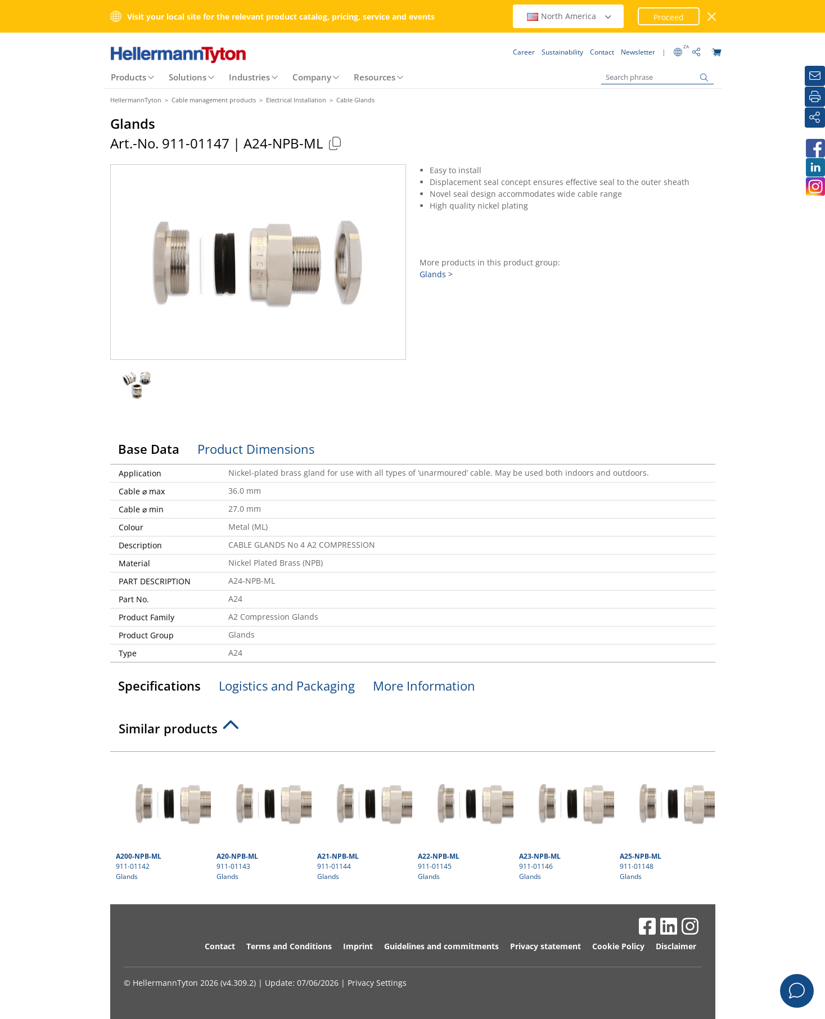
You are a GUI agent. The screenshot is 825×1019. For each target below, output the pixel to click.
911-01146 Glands (565, 819)
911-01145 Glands (464, 819)
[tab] (412, 731)
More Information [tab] (424, 685)
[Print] (815, 97)
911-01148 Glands (666, 819)
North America (569, 16)
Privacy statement (545, 946)
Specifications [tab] (159, 685)
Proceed (668, 17)
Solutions (187, 77)
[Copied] (335, 143)
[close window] (711, 16)
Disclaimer (676, 946)
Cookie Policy (618, 946)
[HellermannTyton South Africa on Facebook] (815, 148)
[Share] (815, 117)
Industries (249, 77)
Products (128, 77)
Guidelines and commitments (441, 946)
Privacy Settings (377, 982)
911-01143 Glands (263, 819)
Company (311, 77)
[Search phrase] (657, 77)
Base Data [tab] (148, 448)
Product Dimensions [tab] (255, 448)
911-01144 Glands (363, 819)
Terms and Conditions (289, 946)
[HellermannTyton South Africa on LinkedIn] (815, 167)
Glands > (436, 274)
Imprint (358, 946)
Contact (220, 946)
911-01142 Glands (162, 819)
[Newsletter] (815, 76)
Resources (374, 77)
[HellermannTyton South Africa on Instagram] (815, 186)
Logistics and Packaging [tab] (287, 685)
